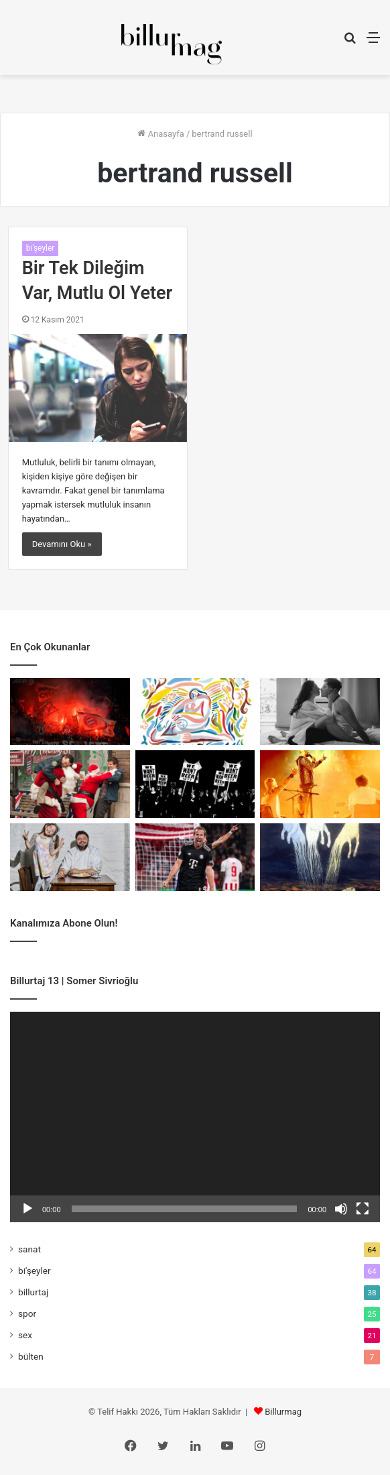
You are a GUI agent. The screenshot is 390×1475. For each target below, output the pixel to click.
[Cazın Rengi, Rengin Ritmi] (195, 712)
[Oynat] (27, 1209)
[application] (195, 1117)
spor (27, 1313)
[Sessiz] (341, 1209)
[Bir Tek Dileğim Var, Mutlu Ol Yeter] (98, 387)
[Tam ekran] (362, 1209)
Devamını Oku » (62, 544)
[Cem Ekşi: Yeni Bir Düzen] (70, 857)
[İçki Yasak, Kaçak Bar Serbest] (195, 784)
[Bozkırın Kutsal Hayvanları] (320, 857)
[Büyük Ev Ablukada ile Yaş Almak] (320, 784)
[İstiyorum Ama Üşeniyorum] (320, 712)
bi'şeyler (40, 248)
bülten (31, 1356)
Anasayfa (160, 134)
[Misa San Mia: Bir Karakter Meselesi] (70, 712)
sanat (29, 1249)
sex (25, 1335)
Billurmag (283, 1412)
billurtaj (33, 1292)
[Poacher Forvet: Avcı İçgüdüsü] (195, 857)
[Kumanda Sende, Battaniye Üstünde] (70, 784)
